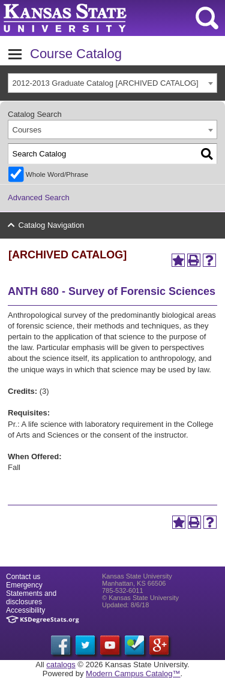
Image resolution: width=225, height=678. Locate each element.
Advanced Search (39, 197)
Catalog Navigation (52, 225)
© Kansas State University (140, 597)
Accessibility (25, 610)
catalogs (60, 664)
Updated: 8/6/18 (125, 604)
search (207, 18)
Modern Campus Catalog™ (133, 673)
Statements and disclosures (31, 597)
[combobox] (112, 83)
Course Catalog (76, 53)
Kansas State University (109, 18)
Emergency (24, 585)
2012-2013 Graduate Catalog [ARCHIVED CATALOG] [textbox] (106, 83)
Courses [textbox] (27, 129)
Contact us (23, 576)
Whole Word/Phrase (57, 174)
